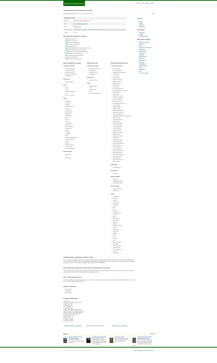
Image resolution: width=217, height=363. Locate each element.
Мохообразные (142, 60)
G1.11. (66, 53)
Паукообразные (142, 63)
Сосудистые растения (143, 73)
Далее (153, 13)
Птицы (140, 67)
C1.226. (66, 42)
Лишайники (141, 54)
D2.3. (66, 46)
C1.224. (66, 40)
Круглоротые (142, 53)
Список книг (153, 333)
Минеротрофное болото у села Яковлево (73, 325)
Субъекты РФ (142, 26)
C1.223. (66, 38)
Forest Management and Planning (99, 336)
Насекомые (141, 62)
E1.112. (66, 48)
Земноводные (142, 49)
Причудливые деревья (119, 336)
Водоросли (141, 43)
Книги (152, 3)
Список (140, 21)
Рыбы (140, 71)
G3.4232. (67, 58)
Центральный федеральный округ (80, 23)
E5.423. (66, 51)
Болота (152, 350)
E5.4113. (66, 49)
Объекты (138, 3)
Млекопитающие (142, 56)
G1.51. (66, 57)
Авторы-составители (143, 36)
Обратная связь (140, 350)
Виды (143, 3)
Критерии (147, 3)
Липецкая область (77, 26)
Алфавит (141, 23)
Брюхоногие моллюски (144, 42)
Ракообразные (142, 69)
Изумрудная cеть (71, 13)
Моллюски (141, 58)
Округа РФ (141, 25)
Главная (65, 13)
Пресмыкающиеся (143, 65)
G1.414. (66, 55)
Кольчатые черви (142, 51)
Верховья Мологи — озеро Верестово (120, 325)
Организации (147, 350)
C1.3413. (66, 44)
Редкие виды (142, 32)
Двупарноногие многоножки (145, 47)
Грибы (140, 45)
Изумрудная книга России (74, 3)
